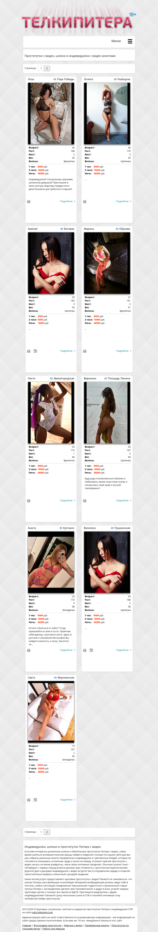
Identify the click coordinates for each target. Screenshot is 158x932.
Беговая (69, 229)
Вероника (90, 378)
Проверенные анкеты (97, 925)
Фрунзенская (66, 677)
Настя (31, 378)
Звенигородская (64, 378)
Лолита (88, 79)
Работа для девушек (54, 928)
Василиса (90, 528)
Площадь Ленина (119, 378)
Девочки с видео (73, 925)
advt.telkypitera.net (42, 912)
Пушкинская (122, 528)
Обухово (124, 229)
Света (31, 677)
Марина (89, 229)
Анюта (32, 528)
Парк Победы (65, 79)
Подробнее (66, 201)
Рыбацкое (124, 79)
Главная (26, 925)
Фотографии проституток (48, 925)
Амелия (33, 229)
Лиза (31, 79)
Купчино (68, 528)
